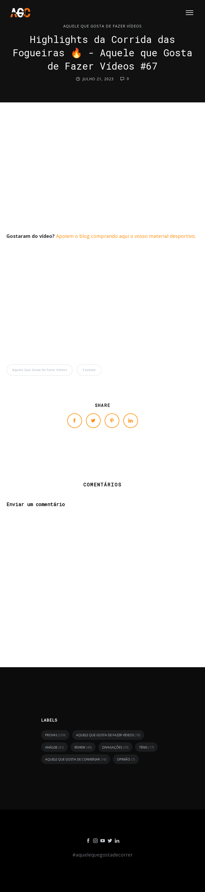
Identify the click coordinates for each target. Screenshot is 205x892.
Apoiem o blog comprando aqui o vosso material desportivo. (126, 236)
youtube (89, 370)
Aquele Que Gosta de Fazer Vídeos (102, 26)
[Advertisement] (102, 168)
